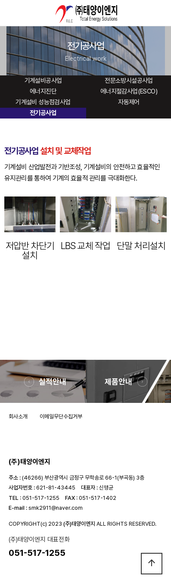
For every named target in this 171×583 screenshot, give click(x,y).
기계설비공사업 (43, 80)
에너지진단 (43, 91)
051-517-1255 (40, 498)
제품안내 (118, 381)
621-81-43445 (55, 487)
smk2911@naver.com (55, 508)
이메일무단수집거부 (61, 416)
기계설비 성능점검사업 (43, 102)
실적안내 (52, 381)
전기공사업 (43, 113)
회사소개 (18, 416)
